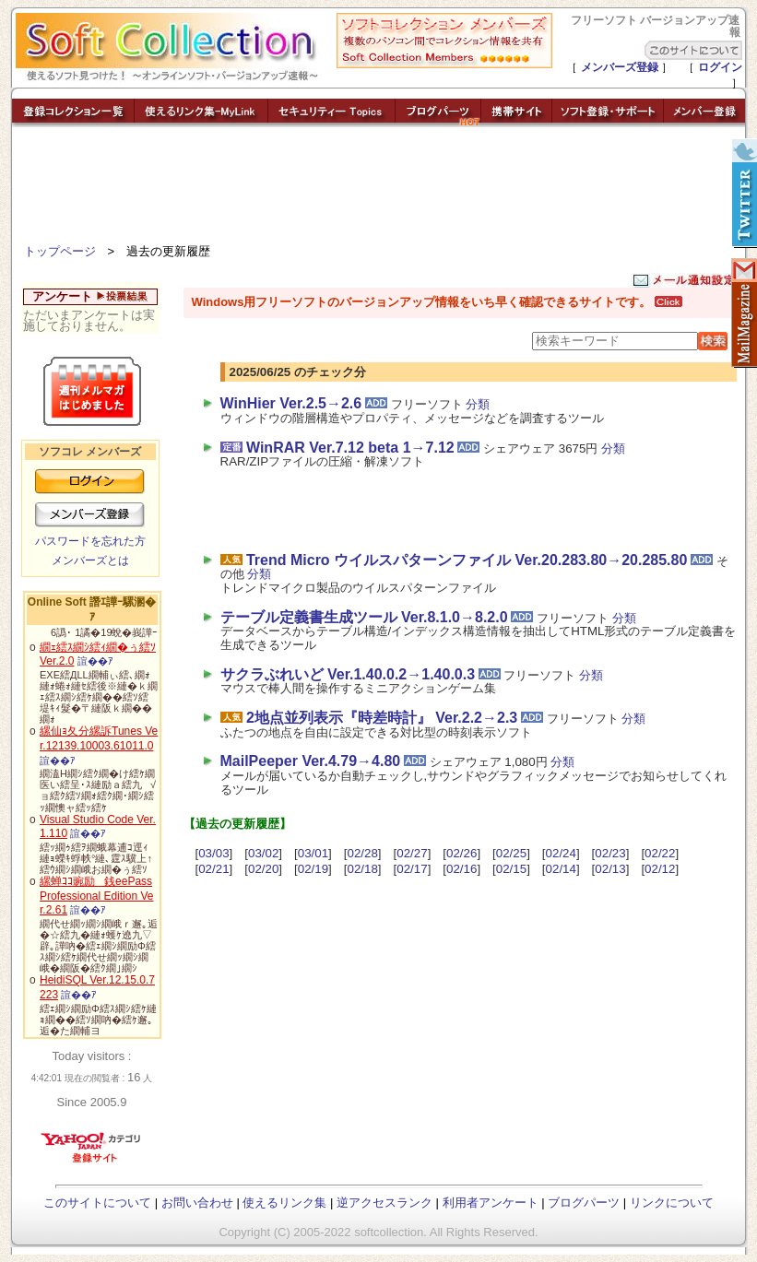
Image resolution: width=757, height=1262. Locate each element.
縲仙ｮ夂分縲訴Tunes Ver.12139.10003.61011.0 (99, 738)
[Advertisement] (379, 188)
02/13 (610, 869)
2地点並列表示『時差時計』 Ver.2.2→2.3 (381, 717)
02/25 (511, 853)
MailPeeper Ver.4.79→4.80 (310, 761)
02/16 (461, 869)
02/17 (411, 869)
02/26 (461, 853)
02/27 (411, 853)
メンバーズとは (90, 560)
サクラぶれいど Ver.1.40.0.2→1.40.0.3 (348, 674)
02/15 (511, 869)
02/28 (363, 853)
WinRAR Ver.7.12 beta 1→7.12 (350, 447)
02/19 (313, 869)
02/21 (213, 869)
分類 (478, 404)
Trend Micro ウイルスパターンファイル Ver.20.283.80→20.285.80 (466, 560)
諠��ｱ (95, 660)
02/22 (660, 853)
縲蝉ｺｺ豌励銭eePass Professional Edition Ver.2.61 (96, 895)
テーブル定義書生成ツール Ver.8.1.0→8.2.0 (364, 617)
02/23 (610, 853)
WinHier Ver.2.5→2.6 (291, 403)
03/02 (263, 853)
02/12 (660, 869)
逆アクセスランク (384, 1202)
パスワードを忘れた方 (90, 541)
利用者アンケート (490, 1202)
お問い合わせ (197, 1202)
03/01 (313, 853)
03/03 (213, 853)
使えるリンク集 (284, 1202)
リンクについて (672, 1202)
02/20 (263, 869)
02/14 (561, 869)
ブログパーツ (584, 1202)
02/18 (363, 869)
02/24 (561, 853)
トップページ (60, 251)
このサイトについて (97, 1202)
